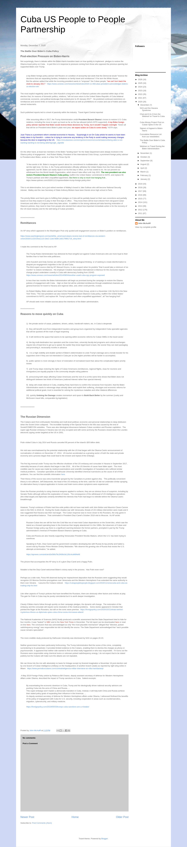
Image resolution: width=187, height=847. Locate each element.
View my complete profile (145, 227)
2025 (140, 83)
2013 (140, 206)
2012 (140, 210)
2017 (140, 191)
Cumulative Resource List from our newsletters (150, 135)
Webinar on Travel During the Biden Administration (152, 147)
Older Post (122, 817)
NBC (49, 622)
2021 (140, 98)
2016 (140, 195)
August (143, 164)
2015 (140, 198)
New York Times (67, 622)
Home (75, 817)
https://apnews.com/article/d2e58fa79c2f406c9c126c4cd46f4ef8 (53, 554)
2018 (140, 187)
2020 (140, 102)
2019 (140, 184)
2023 (140, 90)
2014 (140, 202)
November (145, 153)
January (144, 179)
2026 (140, 79)
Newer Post (27, 817)
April (142, 168)
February (144, 175)
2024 (140, 87)
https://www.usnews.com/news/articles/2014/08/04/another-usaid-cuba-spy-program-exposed (65, 275)
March (143, 172)
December (145, 105)
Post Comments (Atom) (42, 823)
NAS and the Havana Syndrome (149, 109)
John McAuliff (144, 223)
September (145, 160)
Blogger (104, 838)
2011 (140, 213)
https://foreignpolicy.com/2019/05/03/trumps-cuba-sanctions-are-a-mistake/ (57, 707)
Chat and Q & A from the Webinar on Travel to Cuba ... (152, 116)
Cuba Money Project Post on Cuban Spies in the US (152, 123)
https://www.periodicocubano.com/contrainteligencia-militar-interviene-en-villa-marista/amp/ (65, 668)
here (63, 474)
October (144, 157)
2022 (140, 94)
